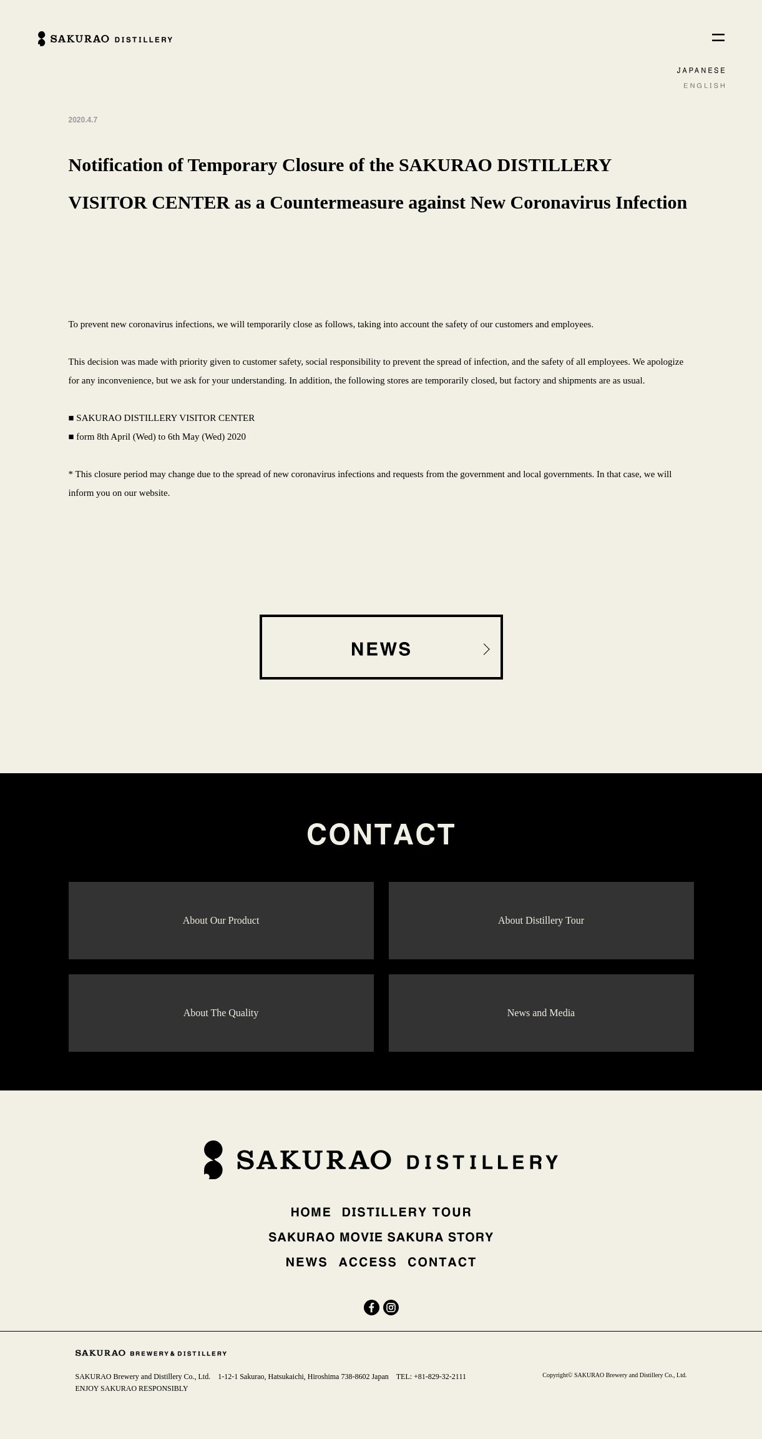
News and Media (541, 1012)
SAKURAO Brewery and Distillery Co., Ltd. (143, 1376)
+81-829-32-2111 (440, 1376)
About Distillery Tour (541, 920)
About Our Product (221, 920)
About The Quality (221, 1012)
